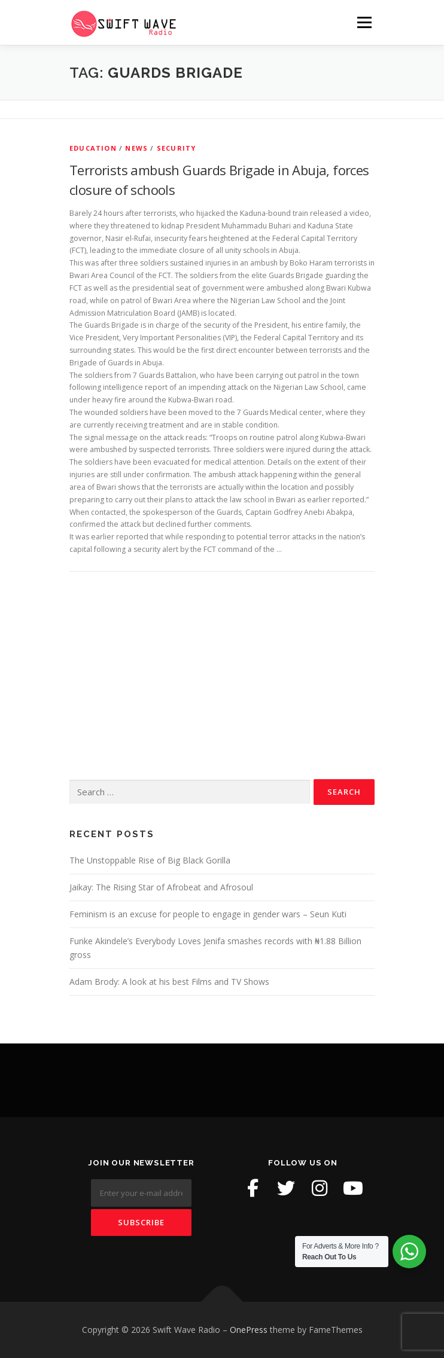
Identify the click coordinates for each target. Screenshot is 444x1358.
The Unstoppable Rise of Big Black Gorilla (149, 860)
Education (93, 148)
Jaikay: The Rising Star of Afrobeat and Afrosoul (161, 887)
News (136, 148)
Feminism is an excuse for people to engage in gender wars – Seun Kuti (207, 914)
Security (176, 148)
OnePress (248, 1329)
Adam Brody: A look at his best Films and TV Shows (169, 981)
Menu (363, 22)
